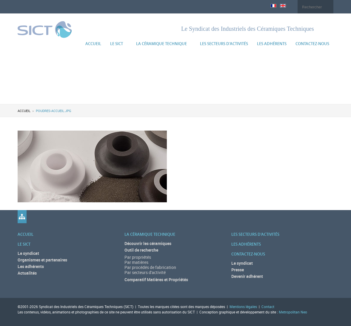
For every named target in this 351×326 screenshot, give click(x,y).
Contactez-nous (312, 43)
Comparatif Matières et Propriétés (156, 279)
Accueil (93, 43)
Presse (237, 270)
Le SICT (116, 43)
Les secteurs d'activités (224, 43)
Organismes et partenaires (42, 260)
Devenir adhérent (247, 276)
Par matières (136, 262)
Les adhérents (272, 43)
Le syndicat (28, 253)
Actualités (27, 273)
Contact (267, 306)
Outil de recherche (141, 250)
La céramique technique (161, 43)
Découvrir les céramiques (147, 243)
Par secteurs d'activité (145, 272)
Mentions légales (243, 306)
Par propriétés (137, 257)
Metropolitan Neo (293, 312)
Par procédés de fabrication (150, 267)
